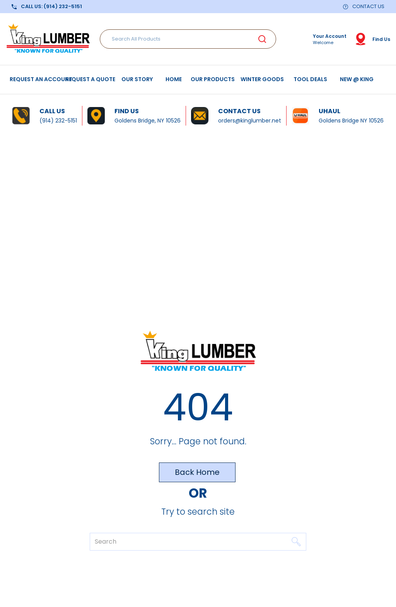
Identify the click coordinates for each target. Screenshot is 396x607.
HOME (174, 79)
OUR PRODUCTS (213, 79)
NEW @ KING (357, 79)
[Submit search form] (262, 39)
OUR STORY (137, 79)
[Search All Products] (188, 39)
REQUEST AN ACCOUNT (41, 79)
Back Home (197, 472)
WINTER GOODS (262, 79)
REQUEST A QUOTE (90, 79)
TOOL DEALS (310, 79)
